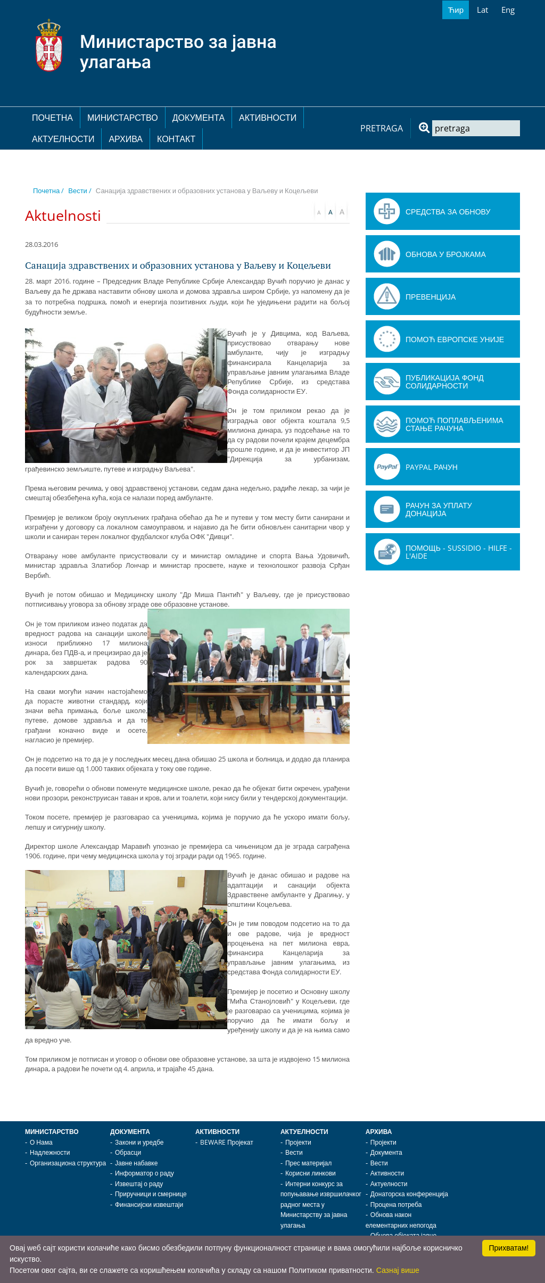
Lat (482, 9)
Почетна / (48, 190)
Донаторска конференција (409, 1193)
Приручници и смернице (151, 1193)
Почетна (52, 117)
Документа (198, 117)
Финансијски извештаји (149, 1204)
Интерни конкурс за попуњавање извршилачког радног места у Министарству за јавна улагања (320, 1204)
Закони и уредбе (139, 1142)
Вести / (80, 190)
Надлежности (50, 1152)
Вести (294, 1152)
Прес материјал (308, 1163)
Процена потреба (396, 1204)
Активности (267, 117)
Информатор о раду (144, 1173)
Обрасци (128, 1152)
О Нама (41, 1142)
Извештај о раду (139, 1183)
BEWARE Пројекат (226, 1142)
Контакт (176, 139)
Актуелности (63, 139)
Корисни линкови (310, 1173)
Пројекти (298, 1142)
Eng (508, 9)
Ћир (456, 9)
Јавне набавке (136, 1163)
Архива (126, 139)
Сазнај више (397, 1270)
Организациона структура (68, 1163)
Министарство (122, 117)
